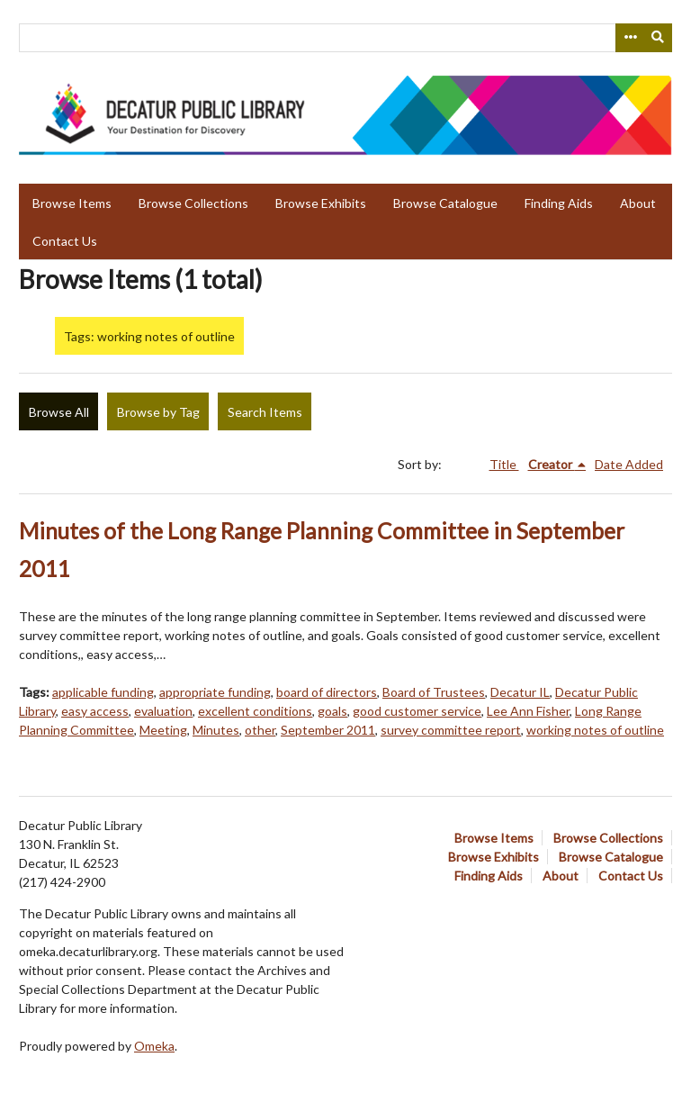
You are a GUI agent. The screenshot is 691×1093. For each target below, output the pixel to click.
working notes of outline (595, 729)
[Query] (345, 37)
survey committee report (451, 729)
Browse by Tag (158, 412)
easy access (95, 710)
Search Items (265, 412)
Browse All (59, 412)
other (260, 729)
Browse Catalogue (445, 203)
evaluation (163, 710)
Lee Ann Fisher (528, 710)
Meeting (163, 729)
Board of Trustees (433, 692)
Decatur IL (520, 692)
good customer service (417, 710)
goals (332, 710)
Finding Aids (559, 203)
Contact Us (64, 240)
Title (504, 464)
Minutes (216, 729)
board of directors (326, 692)
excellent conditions (255, 710)
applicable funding (103, 692)
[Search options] (629, 37)
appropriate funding (215, 692)
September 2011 (328, 729)
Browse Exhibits (320, 203)
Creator (551, 464)
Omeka (154, 1045)
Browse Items (72, 203)
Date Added (629, 464)
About (638, 203)
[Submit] (658, 37)
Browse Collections (193, 203)
